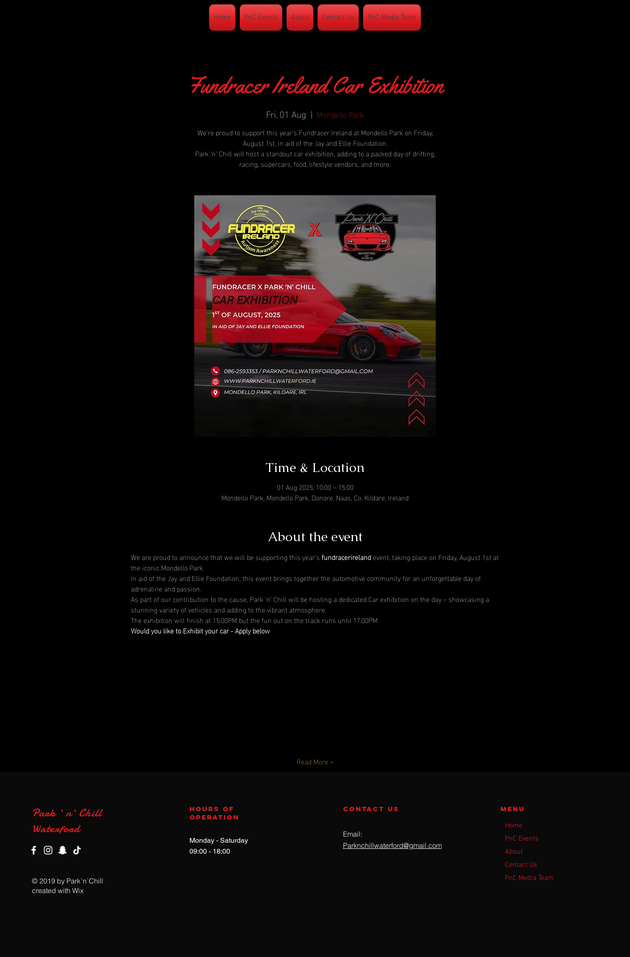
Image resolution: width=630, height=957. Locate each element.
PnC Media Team (529, 878)
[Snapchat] (62, 850)
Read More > (315, 761)
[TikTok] (77, 850)
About (514, 852)
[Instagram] (48, 850)
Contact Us (521, 865)
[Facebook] (33, 850)
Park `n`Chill (67, 812)
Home (513, 825)
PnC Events (522, 838)
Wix (78, 890)
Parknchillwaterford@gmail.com (392, 845)
